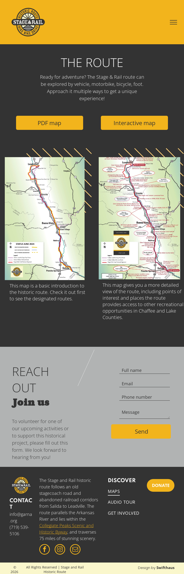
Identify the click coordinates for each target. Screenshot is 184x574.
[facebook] (44, 550)
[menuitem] (127, 491)
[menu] (173, 22)
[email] (75, 550)
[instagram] (60, 550)
